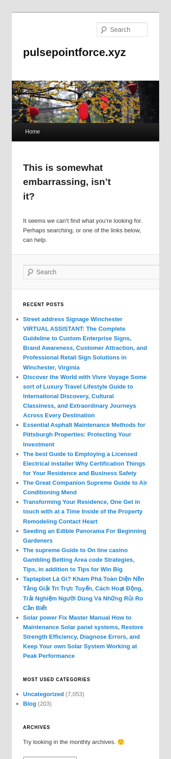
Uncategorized (43, 694)
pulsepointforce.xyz (74, 52)
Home (32, 131)
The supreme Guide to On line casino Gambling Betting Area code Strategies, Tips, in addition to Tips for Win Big (79, 560)
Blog (29, 703)
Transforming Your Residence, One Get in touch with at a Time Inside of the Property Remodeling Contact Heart (83, 511)
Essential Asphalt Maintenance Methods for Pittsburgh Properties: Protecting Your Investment (84, 434)
